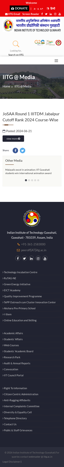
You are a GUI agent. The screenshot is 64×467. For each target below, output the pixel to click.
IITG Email (12, 13)
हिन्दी (51, 8)
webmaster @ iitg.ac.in (40, 456)
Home (6, 86)
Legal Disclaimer (11, 461)
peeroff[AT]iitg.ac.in (33, 250)
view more (13, 138)
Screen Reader (30, 13)
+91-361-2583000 (33, 244)
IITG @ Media (23, 86)
